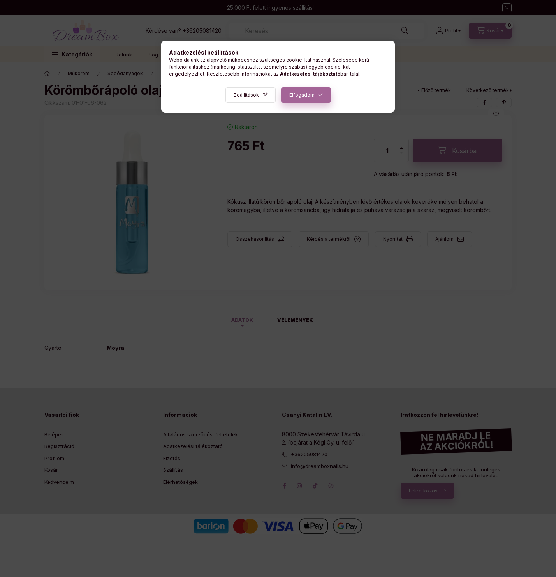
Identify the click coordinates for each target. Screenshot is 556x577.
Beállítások (246, 95)
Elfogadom (302, 95)
